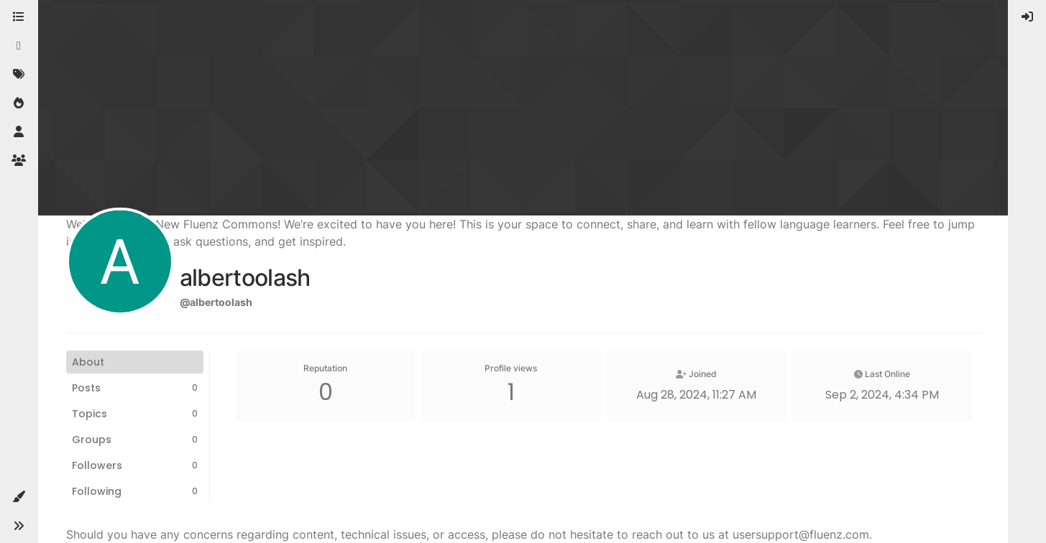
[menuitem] (1027, 17)
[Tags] (19, 74)
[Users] (19, 132)
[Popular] (19, 103)
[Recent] (19, 45)
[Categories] (19, 17)
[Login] (1027, 17)
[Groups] (19, 160)
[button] (19, 497)
